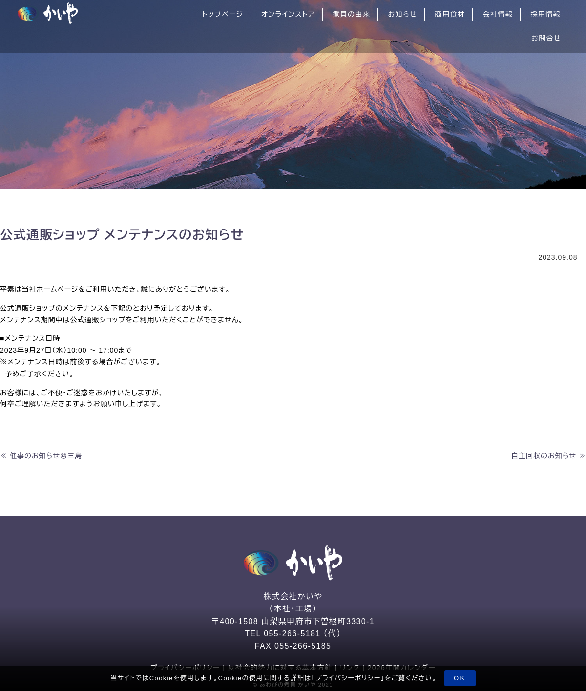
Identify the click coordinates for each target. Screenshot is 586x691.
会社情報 (497, 14)
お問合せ (546, 38)
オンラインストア (288, 14)
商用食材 (450, 14)
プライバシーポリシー (348, 678)
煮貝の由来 (351, 14)
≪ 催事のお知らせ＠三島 (41, 456)
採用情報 (545, 14)
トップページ (223, 14)
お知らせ (402, 14)
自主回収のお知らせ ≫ (548, 456)
